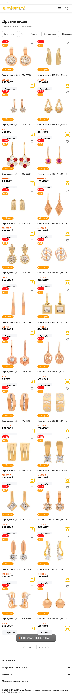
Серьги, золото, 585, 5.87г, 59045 (16, 223)
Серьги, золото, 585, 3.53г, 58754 (16, 569)
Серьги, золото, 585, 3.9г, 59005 (16, 125)
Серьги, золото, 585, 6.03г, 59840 (16, 322)
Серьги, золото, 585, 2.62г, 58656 (16, 619)
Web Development (14, 692)
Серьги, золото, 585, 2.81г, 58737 (52, 619)
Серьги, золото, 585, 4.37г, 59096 (52, 421)
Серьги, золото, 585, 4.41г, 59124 (16, 421)
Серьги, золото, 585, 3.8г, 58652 (16, 520)
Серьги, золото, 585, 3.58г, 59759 (52, 273)
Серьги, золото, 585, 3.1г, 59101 (51, 372)
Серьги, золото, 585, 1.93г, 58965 (52, 174)
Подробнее (10, 632)
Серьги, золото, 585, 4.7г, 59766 (16, 273)
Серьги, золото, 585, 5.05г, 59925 (16, 75)
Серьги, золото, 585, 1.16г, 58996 (16, 174)
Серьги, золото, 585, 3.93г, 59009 (52, 75)
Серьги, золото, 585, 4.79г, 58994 (52, 125)
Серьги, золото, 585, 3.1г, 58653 (51, 569)
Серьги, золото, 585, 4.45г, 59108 (52, 470)
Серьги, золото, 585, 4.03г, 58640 (52, 520)
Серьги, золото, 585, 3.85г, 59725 (52, 223)
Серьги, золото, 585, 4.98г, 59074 (16, 470)
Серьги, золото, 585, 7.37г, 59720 (52, 322)
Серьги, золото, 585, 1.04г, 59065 (16, 372)
